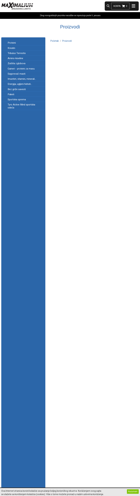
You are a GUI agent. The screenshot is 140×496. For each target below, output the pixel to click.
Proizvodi (67, 41)
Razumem (132, 491)
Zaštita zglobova (16, 63)
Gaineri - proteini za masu (21, 68)
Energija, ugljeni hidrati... (20, 84)
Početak (54, 41)
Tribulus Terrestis (17, 53)
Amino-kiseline (15, 58)
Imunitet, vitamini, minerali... (22, 78)
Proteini (12, 42)
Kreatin (11, 48)
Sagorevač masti (16, 73)
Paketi (11, 94)
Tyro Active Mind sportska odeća (21, 106)
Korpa (120, 6)
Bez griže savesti (17, 89)
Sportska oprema (17, 99)
